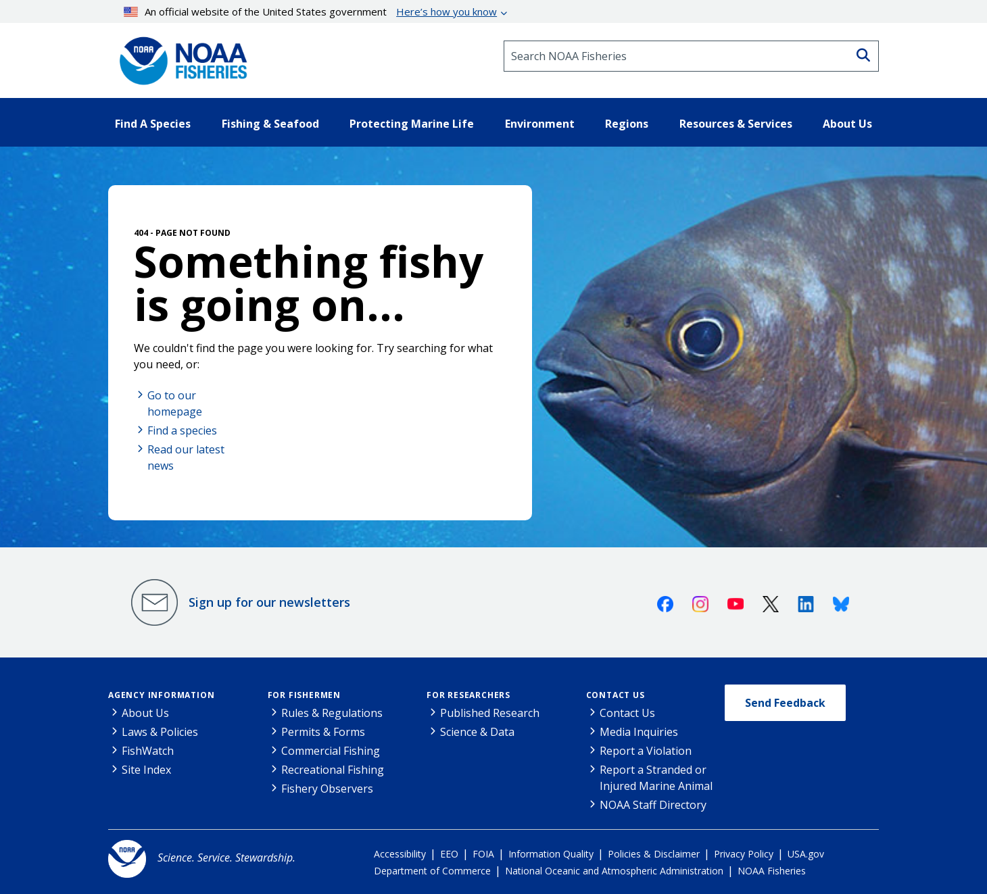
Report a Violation (646, 750)
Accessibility (400, 853)
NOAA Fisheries (772, 870)
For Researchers (468, 695)
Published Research (489, 712)
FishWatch (148, 750)
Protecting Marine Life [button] (412, 123)
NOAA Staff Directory (653, 804)
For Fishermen (304, 695)
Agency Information (161, 695)
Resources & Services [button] (735, 123)
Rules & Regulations (332, 712)
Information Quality (551, 853)
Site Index (146, 769)
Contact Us (615, 695)
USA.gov (806, 853)
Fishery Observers (327, 788)
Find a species (182, 430)
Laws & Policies (160, 731)
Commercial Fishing (330, 750)
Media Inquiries (639, 731)
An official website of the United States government (311, 11)
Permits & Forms (323, 731)
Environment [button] (540, 123)
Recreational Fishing (332, 769)
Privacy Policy (743, 853)
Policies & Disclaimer (654, 853)
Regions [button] (626, 123)
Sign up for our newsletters (269, 602)
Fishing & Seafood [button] (270, 123)
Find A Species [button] (153, 123)
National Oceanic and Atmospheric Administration (614, 870)
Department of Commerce (432, 870)
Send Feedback (785, 702)
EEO (449, 853)
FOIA (483, 853)
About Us (145, 712)
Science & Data (477, 731)
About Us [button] (847, 123)
